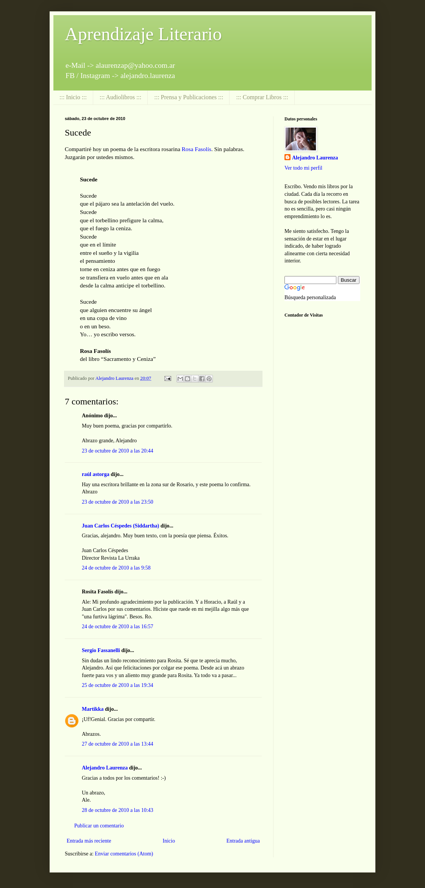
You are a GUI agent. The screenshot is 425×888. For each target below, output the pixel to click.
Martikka (93, 709)
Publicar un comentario (99, 826)
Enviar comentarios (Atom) (124, 854)
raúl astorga (95, 474)
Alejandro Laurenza (105, 768)
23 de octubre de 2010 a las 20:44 (117, 451)
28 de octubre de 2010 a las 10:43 (117, 810)
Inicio (168, 841)
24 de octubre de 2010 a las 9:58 (116, 568)
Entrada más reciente (89, 841)
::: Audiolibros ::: (120, 97)
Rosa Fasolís (196, 149)
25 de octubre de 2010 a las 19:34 (117, 685)
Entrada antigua (243, 841)
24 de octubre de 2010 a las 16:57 (117, 626)
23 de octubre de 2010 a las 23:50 (117, 502)
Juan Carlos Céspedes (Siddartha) (120, 526)
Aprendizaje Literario (143, 34)
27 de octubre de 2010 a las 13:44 (117, 744)
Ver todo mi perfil (303, 168)
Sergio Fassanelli (101, 650)
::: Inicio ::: (73, 97)
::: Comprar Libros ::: (262, 97)
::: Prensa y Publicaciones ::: (188, 97)
